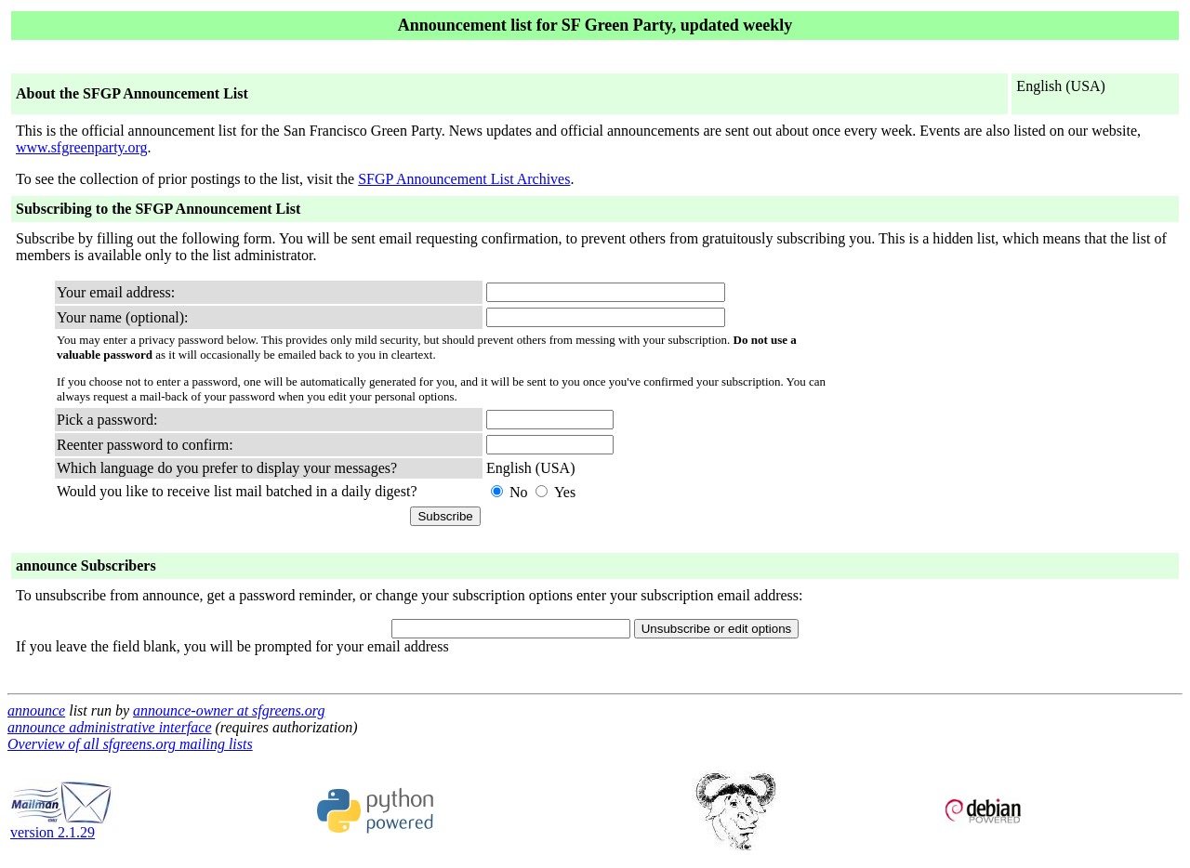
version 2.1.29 (61, 825)
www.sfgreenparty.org (82, 147)
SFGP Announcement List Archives (464, 179)
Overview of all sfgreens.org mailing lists (130, 744)
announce (36, 710)
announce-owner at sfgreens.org (228, 710)
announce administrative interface (109, 727)
